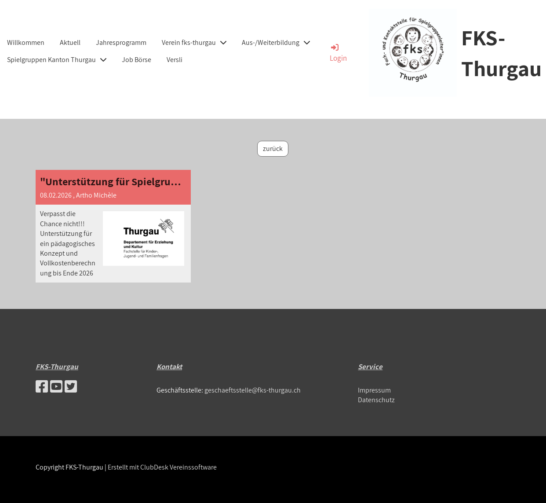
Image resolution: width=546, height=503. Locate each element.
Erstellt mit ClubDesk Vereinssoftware (162, 467)
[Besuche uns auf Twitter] (71, 386)
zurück (273, 148)
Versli (174, 59)
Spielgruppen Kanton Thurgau (56, 59)
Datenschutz (376, 399)
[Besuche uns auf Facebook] (42, 386)
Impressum (374, 390)
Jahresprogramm (121, 42)
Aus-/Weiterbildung (276, 42)
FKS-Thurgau (501, 52)
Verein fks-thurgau (194, 42)
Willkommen (25, 42)
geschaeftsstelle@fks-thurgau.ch (252, 390)
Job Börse (136, 59)
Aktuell (70, 42)
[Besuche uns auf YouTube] (56, 386)
